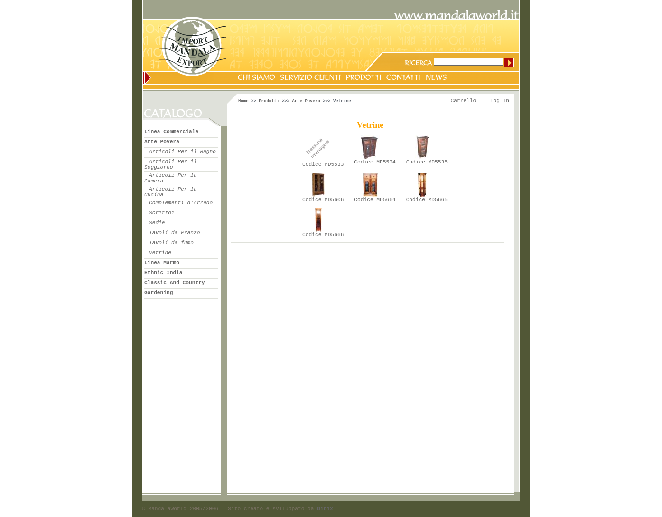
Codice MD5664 (374, 199)
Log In (499, 101)
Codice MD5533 (323, 164)
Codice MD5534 (374, 162)
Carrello (463, 101)
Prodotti (269, 101)
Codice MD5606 (323, 199)
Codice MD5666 (323, 235)
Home (243, 101)
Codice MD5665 (427, 199)
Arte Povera (306, 101)
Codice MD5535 (427, 162)
